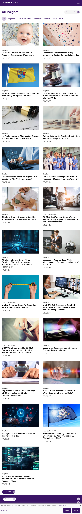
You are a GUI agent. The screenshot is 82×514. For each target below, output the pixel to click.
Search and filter (71, 12)
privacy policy (61, 505)
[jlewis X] (78, 502)
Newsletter (37, 19)
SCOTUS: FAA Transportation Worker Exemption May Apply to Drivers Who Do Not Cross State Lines (60, 219)
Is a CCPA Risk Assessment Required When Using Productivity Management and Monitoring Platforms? (60, 307)
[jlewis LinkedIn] (78, 499)
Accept (76, 510)
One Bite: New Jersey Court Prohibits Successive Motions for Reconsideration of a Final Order (60, 96)
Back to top (8, 499)
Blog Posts (11, 19)
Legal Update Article (24, 19)
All (4, 19)
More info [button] (4, 510)
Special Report (58, 19)
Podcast (47, 19)
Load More (8, 492)
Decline (67, 510)
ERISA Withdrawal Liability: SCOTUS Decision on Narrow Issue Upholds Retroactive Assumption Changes (17, 350)
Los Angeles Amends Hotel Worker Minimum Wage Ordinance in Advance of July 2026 (61, 262)
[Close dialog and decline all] (80, 505)
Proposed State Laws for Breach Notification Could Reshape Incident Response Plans (18, 479)
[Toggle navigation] (78, 2)
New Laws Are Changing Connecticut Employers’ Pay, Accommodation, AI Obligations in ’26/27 (59, 436)
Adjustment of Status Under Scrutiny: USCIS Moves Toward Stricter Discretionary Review (18, 393)
